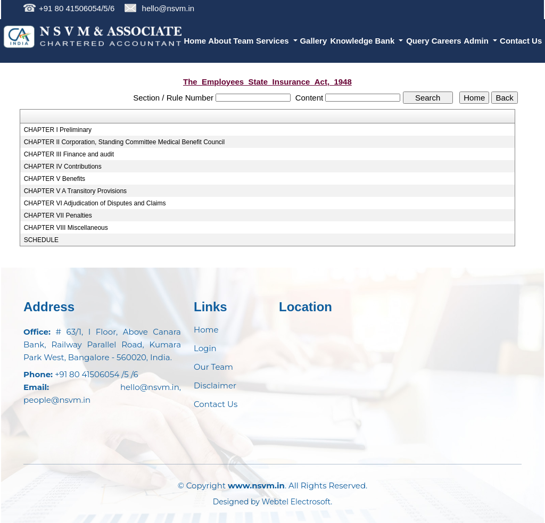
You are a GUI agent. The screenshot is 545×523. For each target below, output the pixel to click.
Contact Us (521, 40)
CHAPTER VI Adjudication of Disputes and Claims (95, 203)
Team (243, 40)
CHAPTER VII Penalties (58, 215)
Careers (446, 40)
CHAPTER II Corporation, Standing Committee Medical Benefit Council (124, 142)
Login (205, 348)
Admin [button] (477, 40)
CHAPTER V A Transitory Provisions (75, 191)
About (219, 40)
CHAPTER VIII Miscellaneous (66, 227)
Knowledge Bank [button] (363, 40)
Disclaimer (215, 385)
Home (195, 40)
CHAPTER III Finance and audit (69, 154)
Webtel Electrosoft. (297, 502)
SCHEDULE (41, 240)
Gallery (313, 40)
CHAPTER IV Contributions (63, 166)
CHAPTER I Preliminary (58, 130)
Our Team (213, 367)
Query (417, 40)
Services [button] (273, 40)
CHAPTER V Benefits (54, 178)
